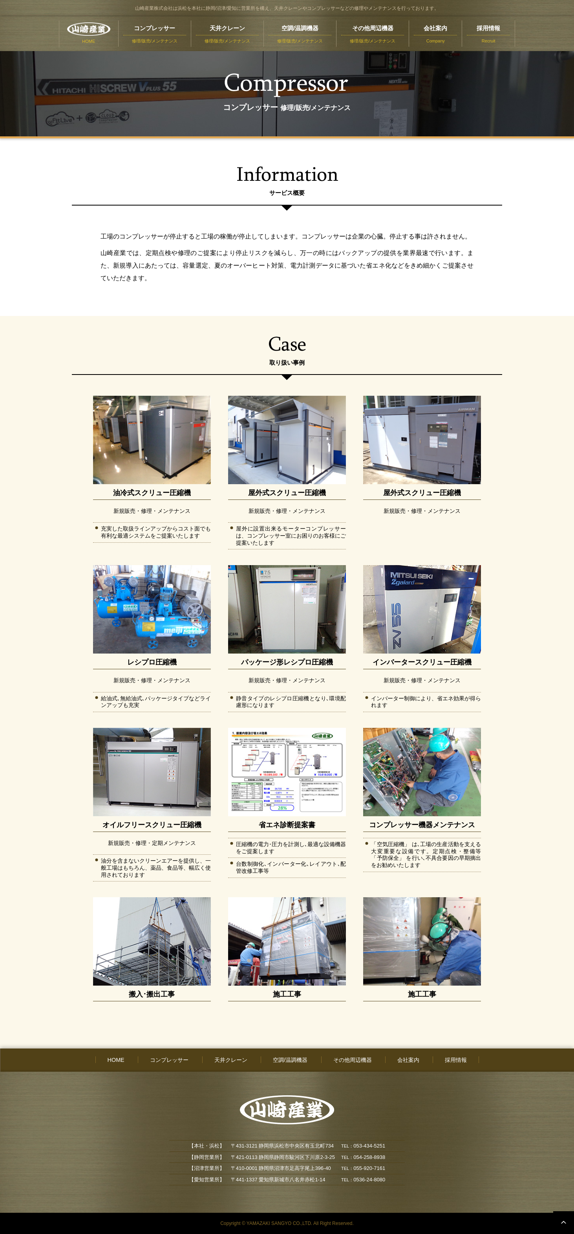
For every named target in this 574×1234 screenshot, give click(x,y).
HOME (116, 1060)
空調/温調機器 (290, 1060)
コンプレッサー (169, 1060)
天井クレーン (230, 1060)
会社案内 (408, 1060)
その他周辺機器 (352, 1060)
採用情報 (456, 1060)
